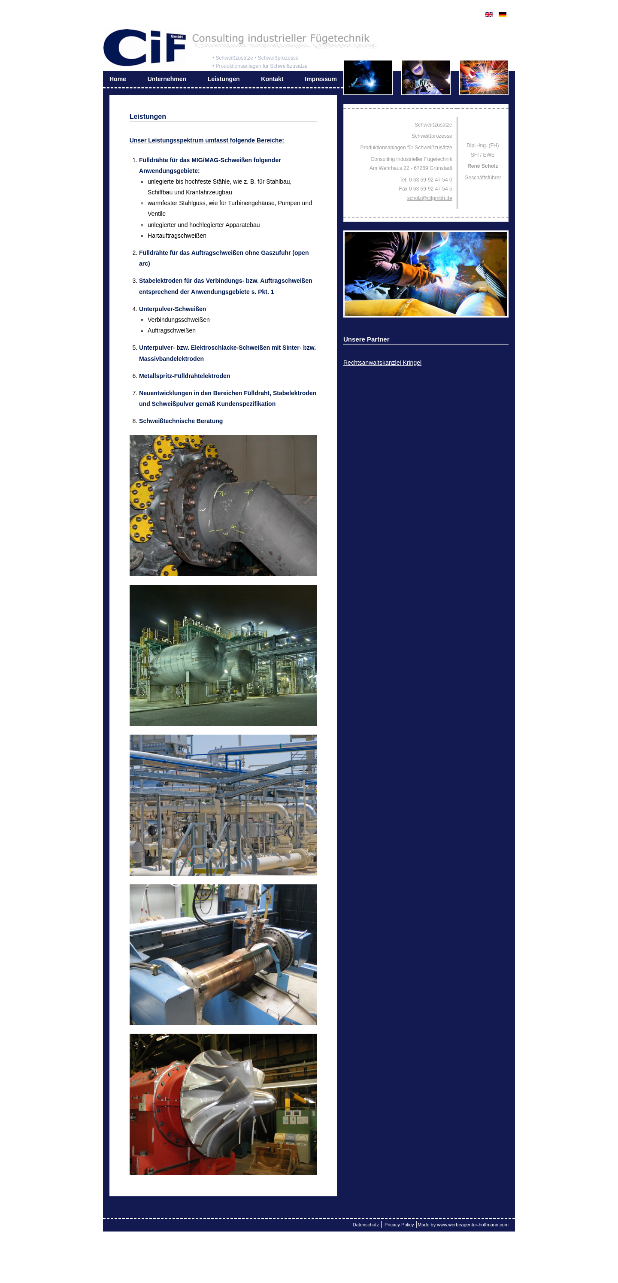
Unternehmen (167, 79)
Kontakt (272, 79)
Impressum (321, 79)
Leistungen (224, 79)
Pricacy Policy (399, 1224)
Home (117, 79)
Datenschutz (366, 1224)
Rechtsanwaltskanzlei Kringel (382, 362)
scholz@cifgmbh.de (429, 198)
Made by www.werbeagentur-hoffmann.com (463, 1224)
